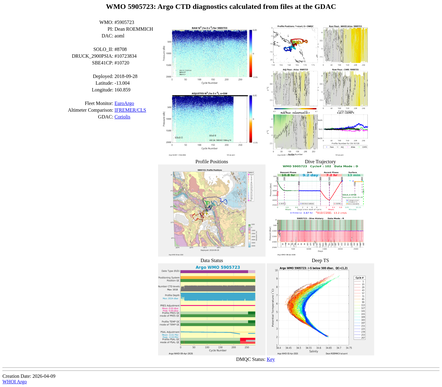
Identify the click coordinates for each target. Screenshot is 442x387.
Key (271, 359)
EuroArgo (124, 103)
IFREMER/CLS (130, 110)
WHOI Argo (14, 381)
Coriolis (122, 116)
